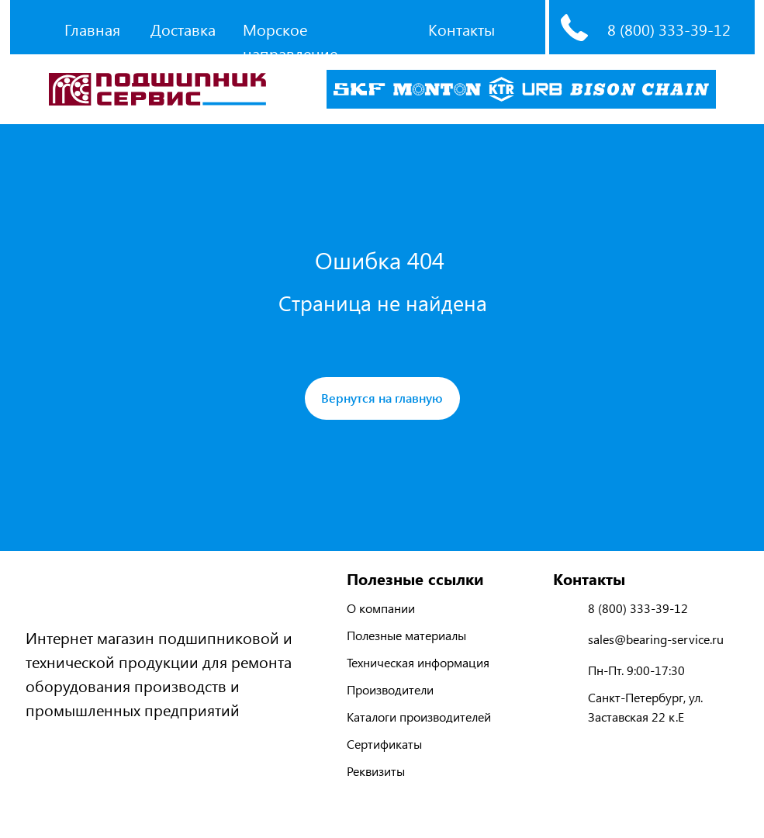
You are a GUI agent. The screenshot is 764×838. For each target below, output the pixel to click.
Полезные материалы (406, 635)
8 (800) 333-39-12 (669, 29)
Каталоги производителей (419, 716)
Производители (390, 689)
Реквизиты (376, 771)
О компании (381, 608)
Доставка (183, 29)
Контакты (461, 29)
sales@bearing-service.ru (656, 639)
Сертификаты (384, 744)
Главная (92, 29)
